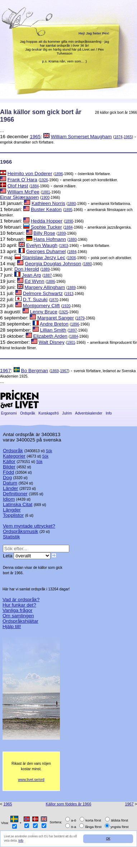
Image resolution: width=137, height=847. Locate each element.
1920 (66, 306)
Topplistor (13, 515)
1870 (54, 300)
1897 (73, 330)
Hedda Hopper (46, 221)
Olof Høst (18, 185)
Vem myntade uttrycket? (29, 526)
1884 (34, 186)
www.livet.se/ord (31, 780)
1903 (64, 246)
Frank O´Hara (22, 179)
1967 (5, 370)
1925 (64, 312)
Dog (7, 477)
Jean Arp (31, 275)
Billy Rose (44, 233)
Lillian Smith (53, 330)
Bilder (9, 466)
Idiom (9, 499)
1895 (68, 210)
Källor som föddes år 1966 (68, 804)
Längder (12, 510)
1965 (35, 136)
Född (8, 472)
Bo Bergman (34, 370)
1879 (80, 318)
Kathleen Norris (48, 203)
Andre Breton (54, 324)
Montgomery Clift (41, 305)
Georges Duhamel (46, 251)
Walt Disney (52, 342)
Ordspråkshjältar (20, 621)
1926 (44, 180)
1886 (51, 282)
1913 (69, 294)
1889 (46, 269)
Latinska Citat (17, 504)
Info (20, 840)
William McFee (23, 192)
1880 (72, 204)
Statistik (11, 536)
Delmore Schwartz (43, 293)
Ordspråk (27, 413)
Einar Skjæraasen (19, 197)
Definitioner (15, 493)
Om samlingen (18, 615)
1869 (55, 371)
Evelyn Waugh (41, 245)
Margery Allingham (44, 287)
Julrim (67, 413)
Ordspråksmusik (20, 531)
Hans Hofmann (49, 239)
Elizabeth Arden (50, 336)
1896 (59, 174)
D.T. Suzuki (35, 299)
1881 (46, 192)
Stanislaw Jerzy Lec (43, 257)
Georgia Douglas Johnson (53, 263)
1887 (48, 275)
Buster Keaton (46, 209)
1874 (118, 137)
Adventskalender (88, 413)
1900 (45, 198)
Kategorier (14, 456)
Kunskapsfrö (48, 413)
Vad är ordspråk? (21, 599)
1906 (72, 258)
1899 (62, 233)
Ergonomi (9, 413)
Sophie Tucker (46, 227)
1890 (69, 221)
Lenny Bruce (43, 311)
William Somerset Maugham (81, 136)
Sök (49, 451)
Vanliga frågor (18, 610)
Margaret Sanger (55, 317)
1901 (71, 343)
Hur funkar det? (19, 605)
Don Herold (26, 269)
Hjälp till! (12, 626)
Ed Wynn (34, 281)
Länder (10, 488)
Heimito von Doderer (30, 173)
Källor (9, 461)
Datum (10, 483)
